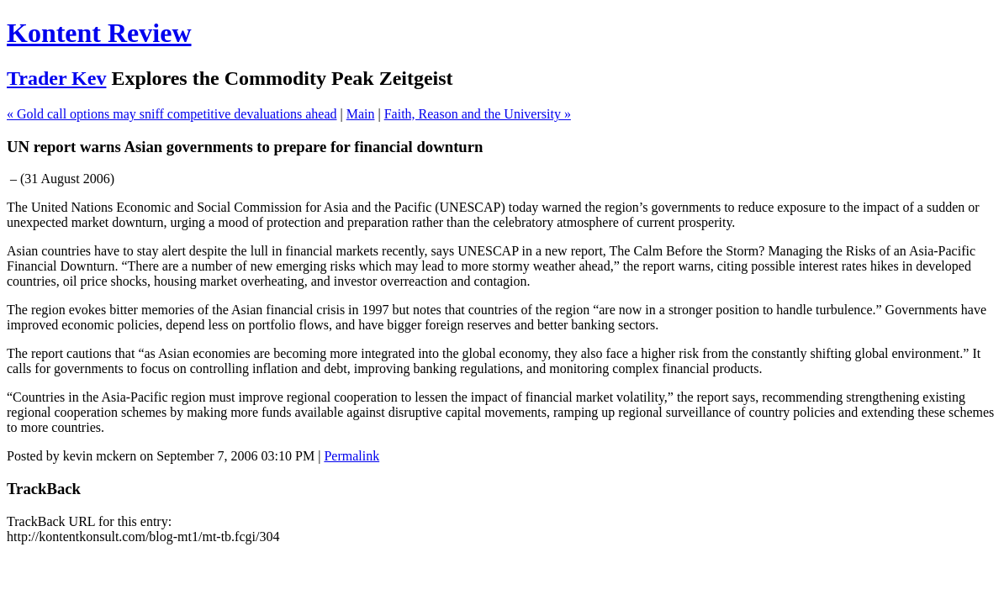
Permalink (351, 456)
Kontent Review (99, 33)
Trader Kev (56, 78)
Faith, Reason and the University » (477, 114)
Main (360, 114)
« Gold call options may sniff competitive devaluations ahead (172, 114)
